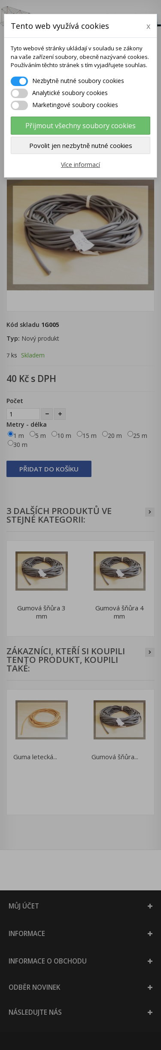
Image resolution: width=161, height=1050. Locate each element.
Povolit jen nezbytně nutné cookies (80, 145)
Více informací (80, 164)
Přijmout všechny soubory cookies (80, 125)
